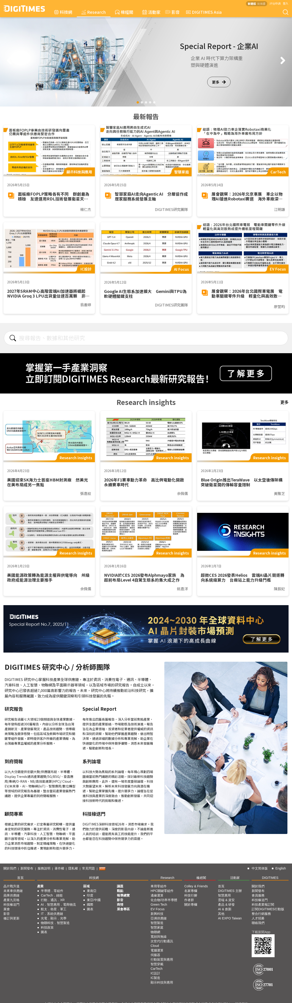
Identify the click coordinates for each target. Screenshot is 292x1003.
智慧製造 (157, 923)
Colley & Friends (196, 886)
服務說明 (44, 868)
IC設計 (155, 973)
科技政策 (47, 927)
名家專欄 (190, 891)
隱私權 (73, 868)
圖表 (44, 932)
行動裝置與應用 (162, 959)
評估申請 (275, 3)
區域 (86, 886)
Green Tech (159, 904)
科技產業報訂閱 (263, 904)
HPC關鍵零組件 (162, 891)
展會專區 (123, 909)
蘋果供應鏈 (11, 895)
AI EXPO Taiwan (230, 918)
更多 (219, 82)
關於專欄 (190, 904)
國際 (90, 904)
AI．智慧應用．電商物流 (58, 904)
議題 (120, 886)
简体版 (261, 3)
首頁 (20, 878)
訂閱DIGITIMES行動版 (268, 909)
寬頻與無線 (159, 936)
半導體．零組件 (52, 891)
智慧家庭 (157, 927)
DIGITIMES (270, 878)
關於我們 (9, 868)
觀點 (120, 891)
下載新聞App (261, 932)
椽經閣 (124, 12)
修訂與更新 (11, 918)
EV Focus (158, 909)
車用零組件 (159, 886)
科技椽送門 (11, 904)
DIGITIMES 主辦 (230, 891)
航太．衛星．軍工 (53, 909)
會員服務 (258, 895)
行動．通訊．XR (52, 900)
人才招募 (258, 918)
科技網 (63, 12)
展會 (6, 909)
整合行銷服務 (261, 914)
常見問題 (88, 868)
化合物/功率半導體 (164, 900)
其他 (221, 914)
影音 (172, 12)
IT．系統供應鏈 (52, 914)
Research (93, 12)
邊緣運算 (157, 895)
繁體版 (252, 3)
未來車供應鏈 (13, 891)
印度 (90, 895)
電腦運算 (157, 950)
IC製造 (155, 978)
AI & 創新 (224, 909)
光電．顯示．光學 (53, 918)
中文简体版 (260, 868)
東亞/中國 (94, 900)
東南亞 (91, 891)
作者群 (189, 900)
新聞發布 (26, 868)
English (280, 868)
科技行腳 (190, 895)
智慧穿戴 (157, 964)
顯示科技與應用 (162, 982)
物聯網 (155, 932)
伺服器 (155, 955)
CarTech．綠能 (51, 895)
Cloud (155, 946)
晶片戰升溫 (11, 886)
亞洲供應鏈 (159, 918)
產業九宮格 (11, 900)
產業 (40, 886)
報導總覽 (123, 895)
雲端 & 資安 (226, 900)
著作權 (59, 868)
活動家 (151, 12)
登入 (285, 3)
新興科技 (157, 914)
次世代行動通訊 (162, 941)
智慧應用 (224, 895)
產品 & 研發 (226, 904)
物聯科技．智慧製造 (55, 923)
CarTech (157, 968)
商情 (120, 904)
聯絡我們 (258, 923)
